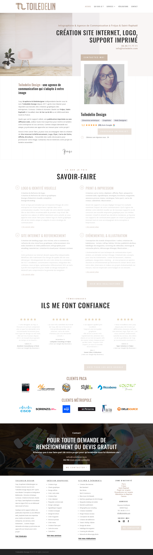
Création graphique (57, 481)
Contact (134, 7)
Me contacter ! (76, 467)
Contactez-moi (101, 57)
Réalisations (123, 7)
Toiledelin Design (24, 481)
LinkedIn (85, 459)
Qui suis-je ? (99, 7)
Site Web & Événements (90, 481)
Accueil (88, 7)
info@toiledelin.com (126, 48)
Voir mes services (54, 535)
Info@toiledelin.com (123, 513)
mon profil (75, 459)
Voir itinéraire (21, 536)
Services (110, 7)
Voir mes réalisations (87, 538)
